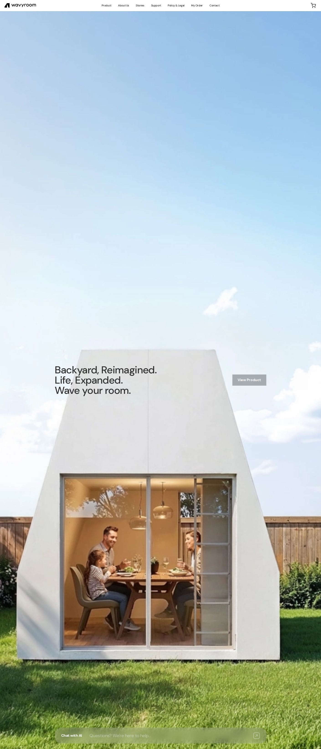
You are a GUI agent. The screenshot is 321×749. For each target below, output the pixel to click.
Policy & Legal (176, 5)
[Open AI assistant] (160, 736)
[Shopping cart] (313, 5)
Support (156, 5)
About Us (123, 5)
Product (106, 5)
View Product (249, 379)
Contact (214, 5)
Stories (140, 5)
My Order (197, 5)
